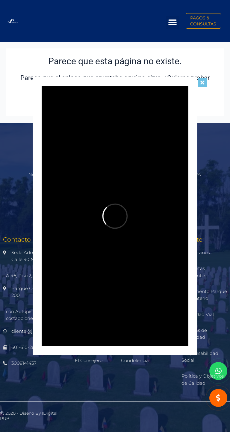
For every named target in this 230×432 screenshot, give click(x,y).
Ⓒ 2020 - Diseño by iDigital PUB (29, 415)
